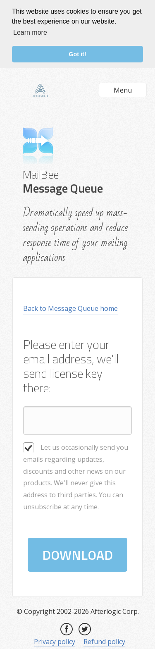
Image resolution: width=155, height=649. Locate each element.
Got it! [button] (77, 54)
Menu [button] (123, 89)
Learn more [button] (30, 32)
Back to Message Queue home (70, 308)
